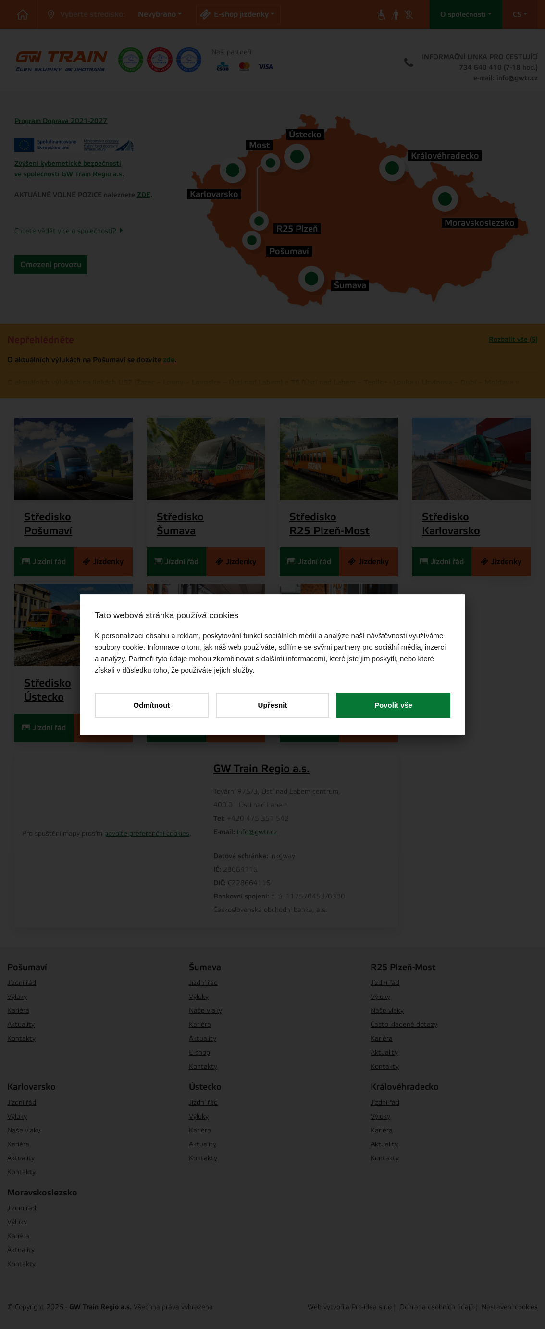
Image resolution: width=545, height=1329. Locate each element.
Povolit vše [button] (393, 705)
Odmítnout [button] (151, 705)
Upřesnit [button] (272, 705)
